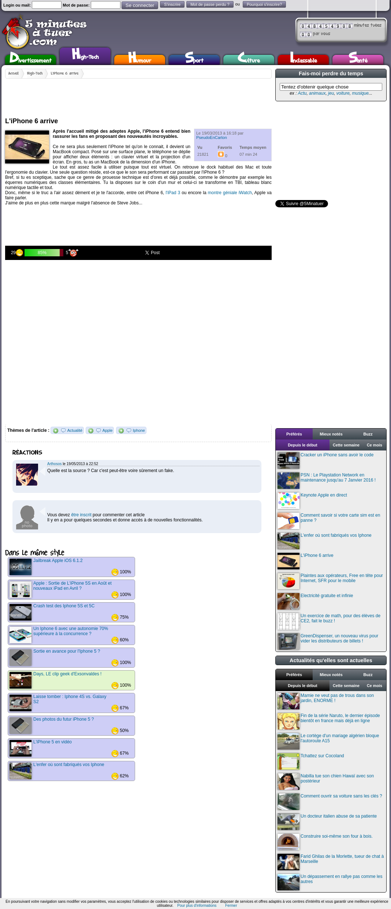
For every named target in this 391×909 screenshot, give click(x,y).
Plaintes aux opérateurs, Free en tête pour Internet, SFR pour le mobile (330, 581)
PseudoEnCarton (211, 137)
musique (360, 93)
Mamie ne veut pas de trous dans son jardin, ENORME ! (326, 701)
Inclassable (303, 60)
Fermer (231, 906)
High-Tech (85, 55)
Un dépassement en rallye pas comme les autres (330, 882)
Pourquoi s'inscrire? (264, 4)
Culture (249, 60)
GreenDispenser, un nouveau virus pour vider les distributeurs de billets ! (328, 641)
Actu (302, 93)
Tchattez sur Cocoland (311, 761)
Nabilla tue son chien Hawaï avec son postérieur (326, 781)
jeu (331, 93)
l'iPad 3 (172, 192)
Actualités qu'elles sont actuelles (331, 660)
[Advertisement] (138, 95)
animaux (317, 93)
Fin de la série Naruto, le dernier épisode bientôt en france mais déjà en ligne (329, 721)
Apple (108, 430)
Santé (358, 60)
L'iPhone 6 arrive (64, 73)
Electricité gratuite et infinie (315, 601)
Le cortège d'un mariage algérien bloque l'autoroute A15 (328, 741)
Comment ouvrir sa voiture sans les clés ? (330, 801)
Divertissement (31, 60)
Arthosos (54, 464)
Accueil (13, 73)
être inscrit (81, 514)
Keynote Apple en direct (312, 501)
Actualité (74, 430)
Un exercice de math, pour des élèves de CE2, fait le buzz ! (329, 621)
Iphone (139, 430)
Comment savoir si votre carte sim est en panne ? (329, 521)
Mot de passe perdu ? (209, 4)
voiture (343, 93)
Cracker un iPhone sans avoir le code (325, 460)
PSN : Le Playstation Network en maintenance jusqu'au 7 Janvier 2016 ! (327, 480)
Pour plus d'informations (196, 906)
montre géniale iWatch (230, 192)
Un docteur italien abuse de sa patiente (327, 822)
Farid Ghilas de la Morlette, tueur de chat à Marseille (331, 862)
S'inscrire (172, 4)
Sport (194, 60)
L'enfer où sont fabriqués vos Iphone (325, 541)
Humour (139, 60)
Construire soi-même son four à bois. (325, 842)
